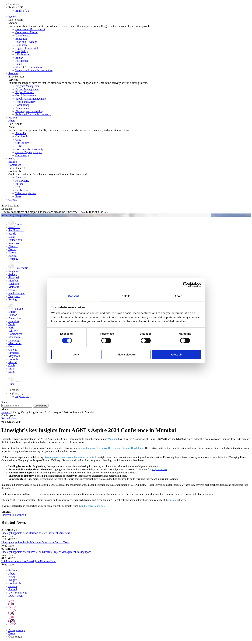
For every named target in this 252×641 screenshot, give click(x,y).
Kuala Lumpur (16, 293)
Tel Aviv (13, 330)
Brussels (13, 359)
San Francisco (16, 230)
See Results (40, 405)
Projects (13, 117)
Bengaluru (14, 296)
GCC (18, 186)
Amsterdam (15, 318)
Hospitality (21, 51)
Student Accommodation (29, 67)
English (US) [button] (15, 7)
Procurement (22, 108)
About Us (20, 133)
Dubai (11, 383)
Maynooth (14, 355)
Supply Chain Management (30, 98)
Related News (9, 418)
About (11, 120)
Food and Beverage (26, 41)
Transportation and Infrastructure (33, 70)
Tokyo (12, 290)
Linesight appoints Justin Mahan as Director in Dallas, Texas (35, 542)
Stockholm (14, 336)
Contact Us (14, 164)
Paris (11, 327)
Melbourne (14, 286)
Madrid (12, 362)
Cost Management (25, 95)
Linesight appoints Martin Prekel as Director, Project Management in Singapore (46, 551)
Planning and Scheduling (29, 111)
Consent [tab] (73, 295)
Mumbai (13, 280)
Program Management (27, 85)
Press (18, 196)
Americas (20, 177)
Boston (12, 249)
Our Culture (22, 142)
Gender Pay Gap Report (28, 152)
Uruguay (13, 258)
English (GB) (22, 10)
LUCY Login (15, 595)
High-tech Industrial (26, 48)
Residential (21, 60)
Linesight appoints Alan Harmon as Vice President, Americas (35, 532)
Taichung (13, 283)
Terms (11, 633)
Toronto (12, 252)
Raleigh (12, 255)
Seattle (12, 233)
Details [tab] (126, 295)
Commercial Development (30, 29)
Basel (11, 371)
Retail (18, 63)
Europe (19, 183)
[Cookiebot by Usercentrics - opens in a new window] (185, 284)
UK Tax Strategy (17, 592)
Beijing (12, 299)
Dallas (12, 236)
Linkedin (6, 514)
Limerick (13, 352)
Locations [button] (13, 4)
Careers (12, 199)
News (11, 158)
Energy (19, 57)
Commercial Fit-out (26, 32)
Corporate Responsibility (29, 149)
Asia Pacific (22, 180)
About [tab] (178, 295)
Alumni (12, 589)
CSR (18, 139)
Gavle (11, 365)
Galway (12, 349)
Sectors (12, 16)
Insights (12, 161)
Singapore (14, 271)
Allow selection (125, 354)
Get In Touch (22, 190)
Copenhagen (15, 333)
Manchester (15, 343)
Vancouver (14, 243)
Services (13, 73)
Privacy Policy (16, 630)
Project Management (27, 89)
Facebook (20, 514)
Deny (75, 354)
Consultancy (22, 104)
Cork (11, 346)
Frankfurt (13, 321)
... (9, 412)
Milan (11, 368)
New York (14, 227)
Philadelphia (15, 239)
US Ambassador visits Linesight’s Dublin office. (28, 561)
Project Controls (24, 92)
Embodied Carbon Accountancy (33, 114)
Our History (22, 155)
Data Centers (22, 35)
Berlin (11, 324)
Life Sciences (23, 54)
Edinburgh (14, 340)
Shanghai (13, 277)
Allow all (176, 354)
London (12, 314)
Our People (21, 136)
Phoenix (13, 246)
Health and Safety (25, 101)
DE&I (18, 145)
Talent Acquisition (25, 193)
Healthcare (21, 44)
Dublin (12, 311)
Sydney (12, 274)
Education (21, 38)
